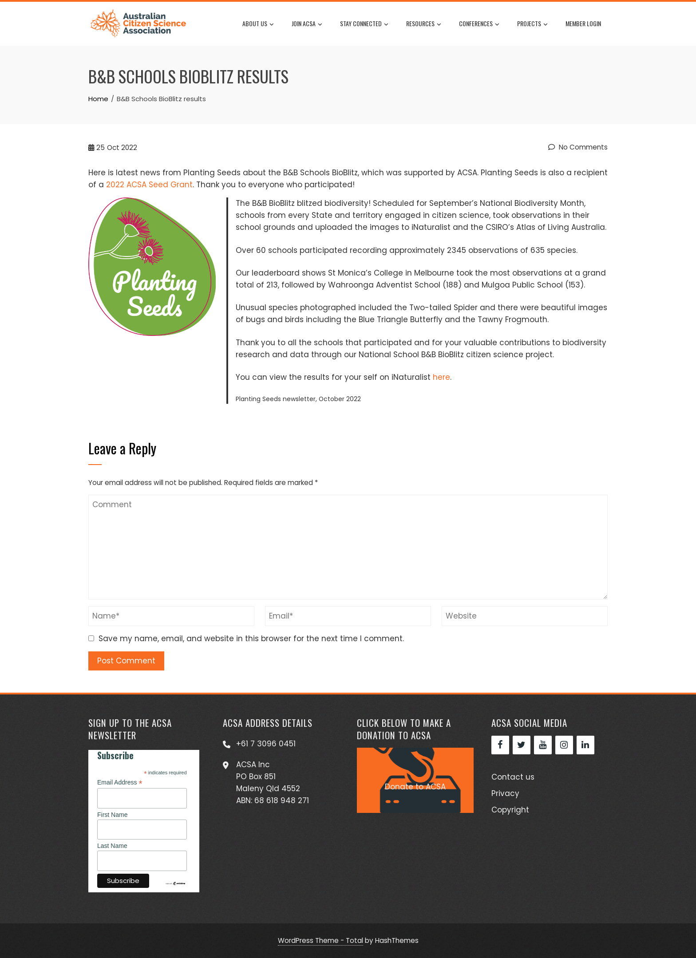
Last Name (112, 845)
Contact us (512, 777)
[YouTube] (543, 745)
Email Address (119, 782)
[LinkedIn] (585, 745)
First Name (112, 814)
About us (258, 24)
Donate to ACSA (415, 786)
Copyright (510, 809)
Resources (423, 24)
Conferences (479, 24)
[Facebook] (500, 745)
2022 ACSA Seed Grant (149, 184)
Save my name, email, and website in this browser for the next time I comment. (251, 638)
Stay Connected (364, 24)
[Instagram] (564, 745)
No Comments (578, 147)
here (441, 377)
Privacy (505, 793)
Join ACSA (307, 24)
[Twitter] (521, 745)
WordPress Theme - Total (320, 940)
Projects (532, 24)
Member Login (583, 23)
